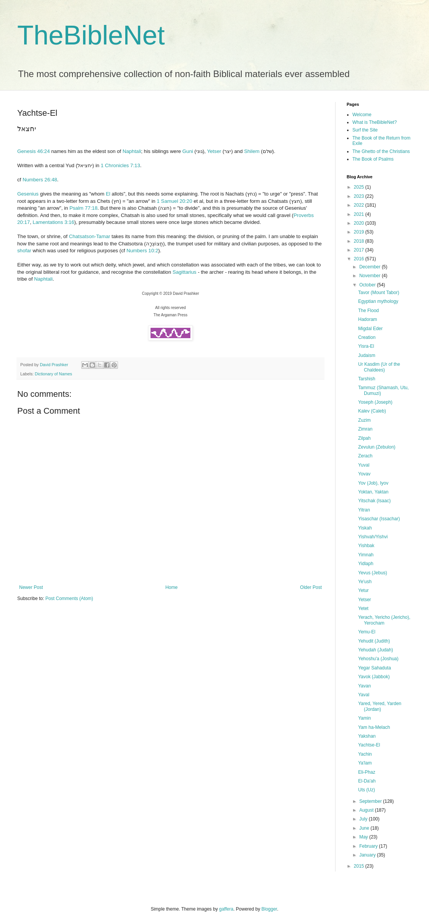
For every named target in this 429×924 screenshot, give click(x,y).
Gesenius (28, 194)
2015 (359, 866)
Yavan (364, 686)
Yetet (363, 608)
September (371, 801)
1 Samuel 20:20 (174, 201)
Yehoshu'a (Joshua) (378, 658)
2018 (359, 241)
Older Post (311, 587)
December (370, 267)
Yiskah (365, 528)
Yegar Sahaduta (374, 668)
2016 (359, 258)
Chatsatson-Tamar (89, 236)
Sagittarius (184, 272)
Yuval (363, 465)
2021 (359, 214)
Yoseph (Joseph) (375, 402)
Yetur (363, 590)
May (364, 837)
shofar (24, 250)
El (108, 194)
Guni (187, 151)
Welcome (362, 114)
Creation (366, 337)
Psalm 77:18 (83, 208)
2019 (359, 232)
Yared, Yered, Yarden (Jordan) (379, 706)
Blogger (269, 909)
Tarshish (366, 378)
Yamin (364, 718)
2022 (359, 205)
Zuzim (364, 420)
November (370, 275)
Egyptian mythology (378, 301)
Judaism (366, 355)
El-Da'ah (367, 781)
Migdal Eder (370, 328)
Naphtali (132, 151)
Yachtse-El (369, 745)
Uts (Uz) (366, 789)
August (367, 810)
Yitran (364, 510)
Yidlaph (365, 563)
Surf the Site (365, 130)
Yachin (365, 754)
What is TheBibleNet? (374, 122)
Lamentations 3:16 (53, 222)
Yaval (363, 694)
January (368, 855)
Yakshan (367, 736)
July (364, 819)
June (364, 828)
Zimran (365, 429)
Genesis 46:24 (33, 151)
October (368, 285)
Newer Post (31, 587)
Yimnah (365, 554)
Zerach (365, 456)
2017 (359, 250)
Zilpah (364, 438)
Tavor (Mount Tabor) (378, 292)
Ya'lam (365, 763)
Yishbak (366, 545)
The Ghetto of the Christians (381, 151)
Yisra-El (366, 346)
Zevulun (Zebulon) (376, 447)
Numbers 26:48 (40, 179)
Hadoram (367, 319)
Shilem (251, 151)
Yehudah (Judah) (375, 650)
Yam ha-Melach (374, 727)
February (369, 846)
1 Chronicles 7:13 (120, 165)
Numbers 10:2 (142, 250)
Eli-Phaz (366, 772)
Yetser (214, 151)
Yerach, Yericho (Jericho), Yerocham (384, 620)
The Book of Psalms (372, 159)
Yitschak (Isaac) (374, 500)
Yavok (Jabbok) (374, 676)
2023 (359, 196)
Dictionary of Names (53, 374)
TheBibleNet (91, 35)
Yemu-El (366, 632)
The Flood (368, 310)
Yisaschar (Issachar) (379, 518)
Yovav (364, 474)
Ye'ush (365, 581)
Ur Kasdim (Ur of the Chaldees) (379, 367)
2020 (359, 223)
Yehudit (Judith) (374, 641)
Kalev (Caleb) (372, 411)
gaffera (226, 909)
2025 (359, 187)
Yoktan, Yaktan (373, 492)
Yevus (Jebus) (372, 572)
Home (171, 587)
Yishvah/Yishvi (373, 536)
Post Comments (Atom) (69, 598)
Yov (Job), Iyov (373, 483)
